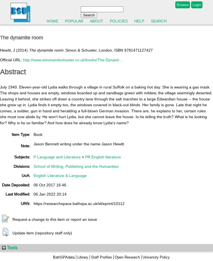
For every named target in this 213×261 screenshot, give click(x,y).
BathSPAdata (64, 257)
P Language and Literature (57, 157)
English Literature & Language (60, 175)
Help (139, 21)
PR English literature (103, 157)
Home (52, 21)
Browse (183, 5)
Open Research (127, 257)
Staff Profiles (101, 257)
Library (82, 257)
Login (196, 5)
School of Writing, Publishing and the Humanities (76, 166)
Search (159, 21)
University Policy (156, 257)
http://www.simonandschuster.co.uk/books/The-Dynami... (72, 60)
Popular (74, 21)
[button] (5, 219)
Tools (9, 247)
